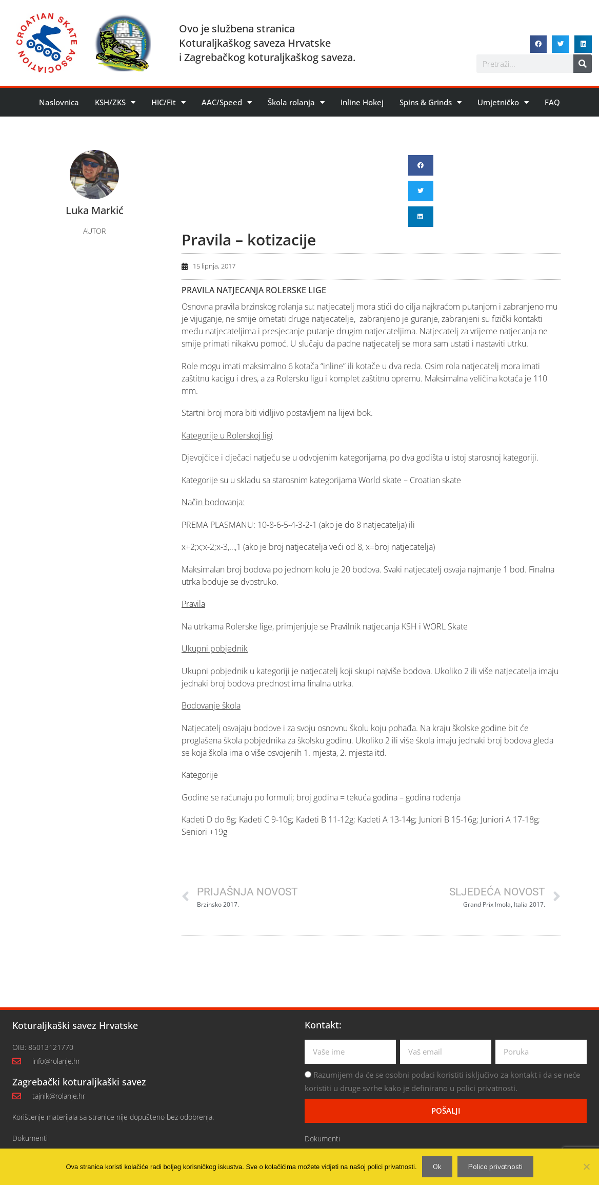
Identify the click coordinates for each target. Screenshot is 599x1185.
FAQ (552, 102)
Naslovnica (59, 102)
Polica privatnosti (495, 1166)
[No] (586, 1166)
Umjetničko (503, 102)
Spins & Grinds (431, 102)
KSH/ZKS (115, 102)
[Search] (582, 63)
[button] (538, 44)
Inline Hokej (362, 102)
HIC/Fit (168, 102)
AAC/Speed (227, 102)
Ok (437, 1166)
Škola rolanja (296, 102)
